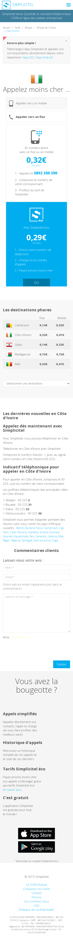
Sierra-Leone (42, 540)
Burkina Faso (33, 528)
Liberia (52, 536)
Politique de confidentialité (36, 910)
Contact (37, 893)
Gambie (33, 532)
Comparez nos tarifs (36, 889)
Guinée (54, 532)
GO (36, 282)
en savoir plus (12, 790)
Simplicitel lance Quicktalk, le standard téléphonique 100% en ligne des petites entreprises (36, 16)
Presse (36, 897)
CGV (36, 905)
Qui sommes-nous (36, 901)
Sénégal (26, 540)
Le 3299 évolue (36, 884)
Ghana (44, 532)
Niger (6, 540)
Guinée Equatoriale (15, 536)
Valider (62, 664)
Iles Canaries (38, 536)
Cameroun (51, 528)
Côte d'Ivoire (18, 532)
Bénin (20, 528)
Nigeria (15, 540)
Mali (60, 536)
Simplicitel (18, 4)
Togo (55, 540)
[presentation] (32, 650)
